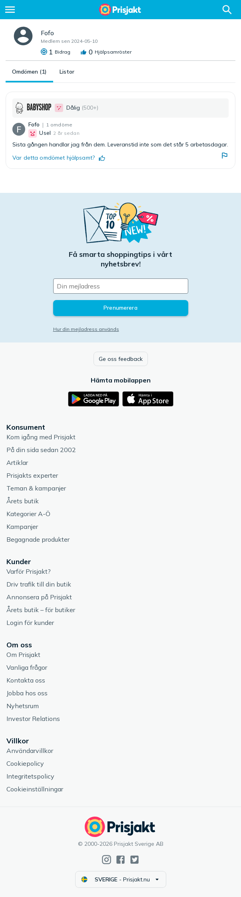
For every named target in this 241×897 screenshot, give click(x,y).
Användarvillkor (29, 751)
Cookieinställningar (34, 789)
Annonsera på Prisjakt (39, 597)
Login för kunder (30, 623)
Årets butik (22, 501)
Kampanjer (22, 527)
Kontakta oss (25, 680)
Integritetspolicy (30, 776)
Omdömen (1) (29, 71)
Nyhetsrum (22, 706)
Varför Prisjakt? (28, 571)
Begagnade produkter (38, 539)
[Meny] (10, 9)
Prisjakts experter (32, 475)
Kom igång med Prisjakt (41, 437)
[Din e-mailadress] (120, 286)
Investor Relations (33, 719)
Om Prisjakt (23, 655)
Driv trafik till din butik (38, 584)
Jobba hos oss (27, 693)
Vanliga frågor (26, 667)
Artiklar (17, 463)
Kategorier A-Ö (28, 514)
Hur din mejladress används (86, 329)
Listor (67, 71)
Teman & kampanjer (36, 488)
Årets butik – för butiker (40, 610)
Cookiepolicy (25, 763)
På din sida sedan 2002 (41, 450)
